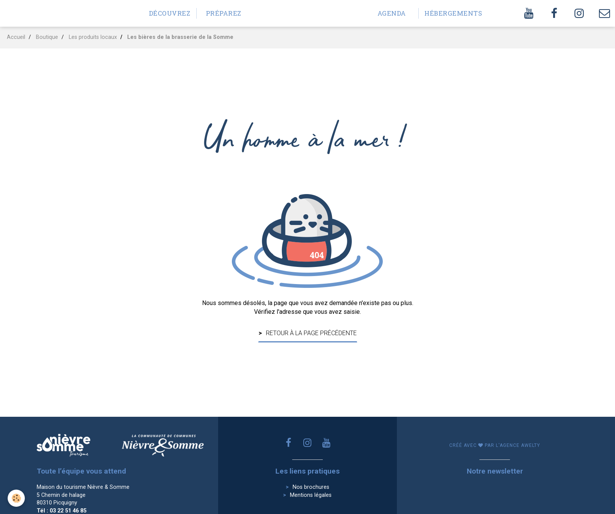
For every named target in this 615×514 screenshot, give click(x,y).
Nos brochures (311, 487)
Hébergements (448, 13)
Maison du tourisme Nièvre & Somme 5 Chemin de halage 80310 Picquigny (83, 495)
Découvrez (170, 13)
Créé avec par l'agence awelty (494, 445)
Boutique (47, 37)
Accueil (16, 37)
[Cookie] (16, 498)
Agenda (391, 13)
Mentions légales (311, 495)
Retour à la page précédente (311, 333)
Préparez (223, 13)
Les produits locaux (93, 37)
